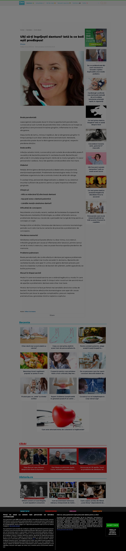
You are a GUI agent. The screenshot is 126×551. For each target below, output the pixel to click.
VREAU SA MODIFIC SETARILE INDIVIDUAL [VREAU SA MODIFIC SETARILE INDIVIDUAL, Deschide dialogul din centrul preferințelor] (112, 532)
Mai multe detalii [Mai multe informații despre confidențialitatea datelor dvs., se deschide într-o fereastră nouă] (14, 526)
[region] (63, 531)
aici (34, 538)
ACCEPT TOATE (112, 525)
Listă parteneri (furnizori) (65, 529)
